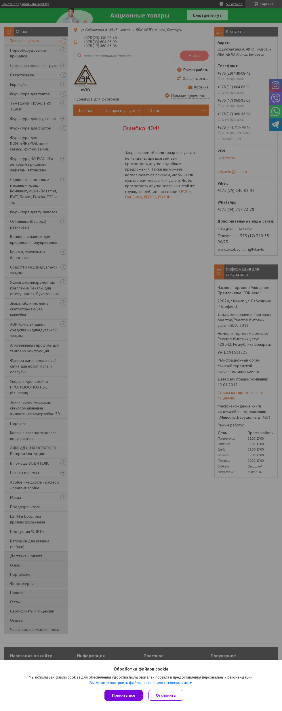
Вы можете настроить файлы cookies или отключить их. (139, 683)
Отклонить (166, 695)
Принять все (123, 695)
